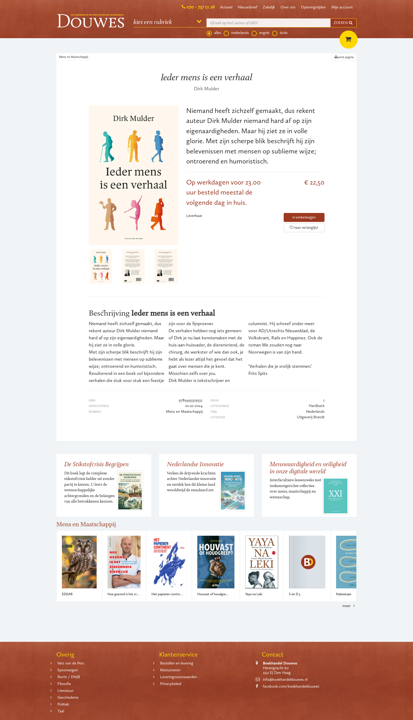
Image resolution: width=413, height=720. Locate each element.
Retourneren (170, 670)
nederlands (236, 33)
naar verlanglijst (304, 227)
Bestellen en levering (176, 663)
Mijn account (342, 7)
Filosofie (64, 683)
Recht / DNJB (68, 676)
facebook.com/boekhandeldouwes (291, 686)
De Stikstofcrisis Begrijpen (96, 464)
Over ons (288, 7)
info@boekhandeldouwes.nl (285, 679)
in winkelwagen (304, 217)
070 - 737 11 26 (200, 6)
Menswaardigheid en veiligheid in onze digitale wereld (308, 467)
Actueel (226, 7)
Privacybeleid (170, 683)
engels (260, 33)
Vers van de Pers (70, 663)
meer (349, 605)
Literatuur (65, 690)
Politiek (63, 704)
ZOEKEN (343, 23)
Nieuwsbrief (247, 7)
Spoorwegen (67, 670)
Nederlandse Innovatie (195, 464)
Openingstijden (313, 7)
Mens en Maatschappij (73, 57)
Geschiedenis (67, 697)
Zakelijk (269, 7)
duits (280, 33)
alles (213, 33)
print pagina (344, 57)
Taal (60, 711)
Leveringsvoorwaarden (178, 676)
